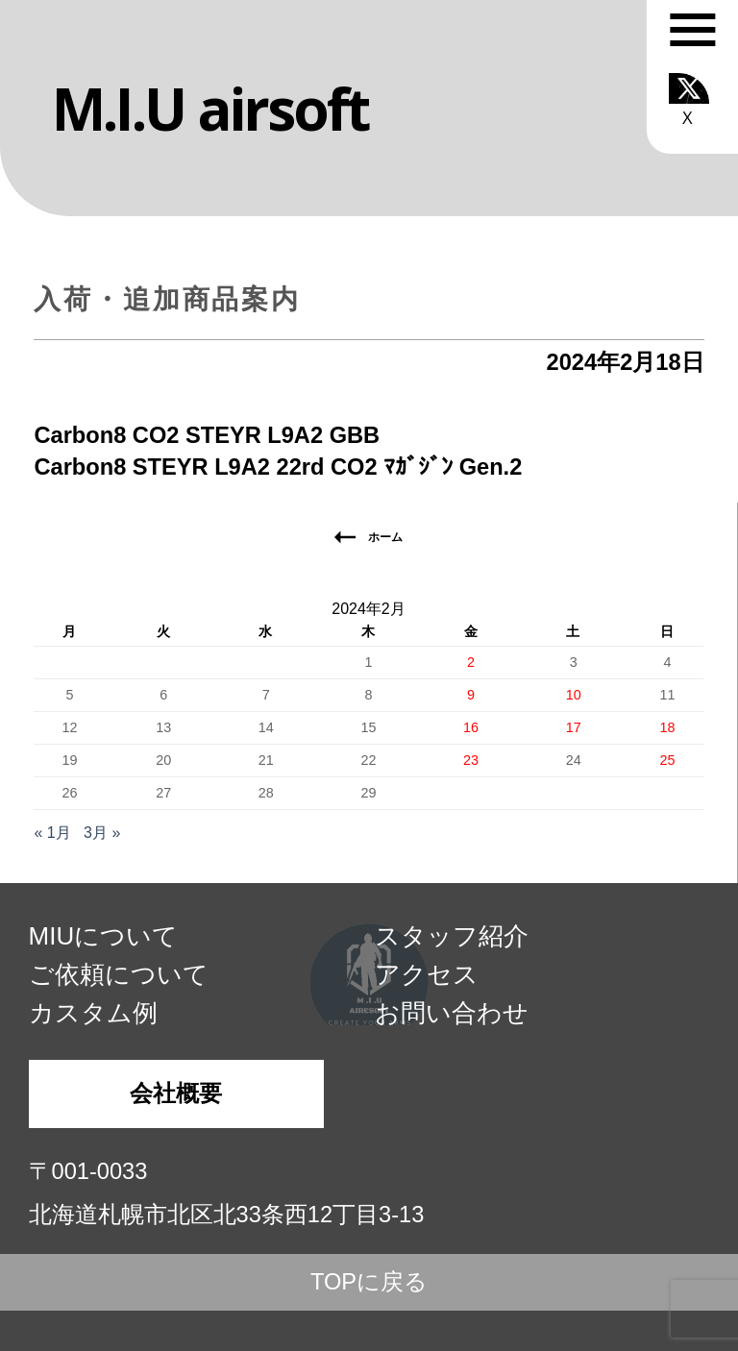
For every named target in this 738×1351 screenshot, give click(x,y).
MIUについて (104, 935)
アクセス (427, 974)
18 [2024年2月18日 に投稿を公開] (667, 727)
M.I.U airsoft (210, 108)
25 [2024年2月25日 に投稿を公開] (667, 760)
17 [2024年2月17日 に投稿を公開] (573, 727)
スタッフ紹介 (452, 935)
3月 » (102, 832)
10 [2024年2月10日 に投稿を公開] (573, 694)
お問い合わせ (452, 1012)
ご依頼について (119, 974)
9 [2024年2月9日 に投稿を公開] (471, 694)
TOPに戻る (369, 1281)
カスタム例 (93, 1012)
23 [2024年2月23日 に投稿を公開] (471, 760)
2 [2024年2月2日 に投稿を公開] (471, 662)
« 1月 (52, 832)
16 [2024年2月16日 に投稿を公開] (471, 727)
